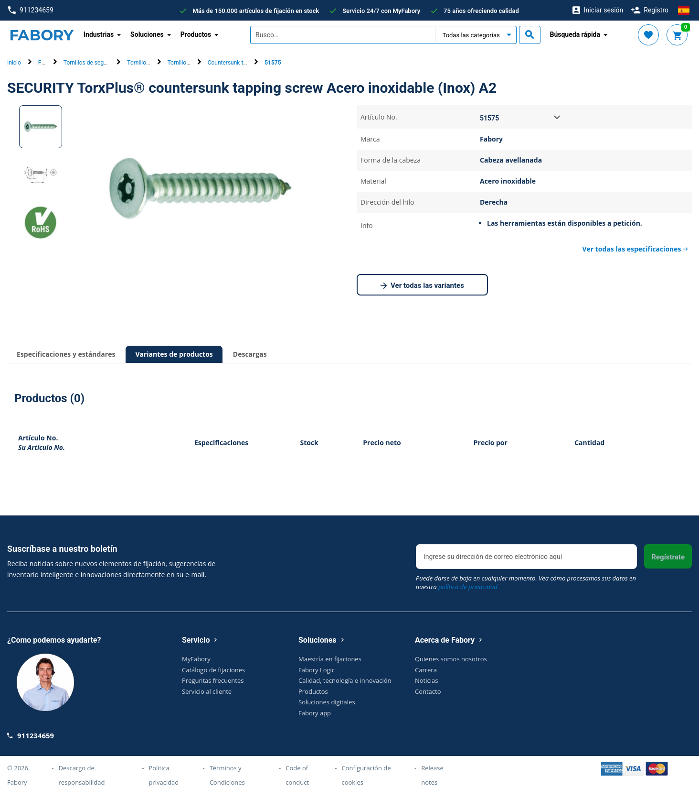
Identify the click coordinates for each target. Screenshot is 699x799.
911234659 (30, 10)
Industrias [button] (99, 34)
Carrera (426, 670)
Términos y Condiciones (227, 775)
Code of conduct (297, 775)
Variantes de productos (173, 354)
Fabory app (314, 713)
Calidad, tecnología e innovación (345, 680)
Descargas (250, 354)
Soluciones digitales (326, 702)
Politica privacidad (163, 775)
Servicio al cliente (207, 691)
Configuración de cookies (366, 775)
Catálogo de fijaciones (213, 670)
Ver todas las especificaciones (635, 248)
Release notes (432, 775)
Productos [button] (196, 34)
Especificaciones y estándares (66, 354)
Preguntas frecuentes (213, 680)
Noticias (426, 680)
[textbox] (342, 35)
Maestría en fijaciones (329, 659)
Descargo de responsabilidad (82, 775)
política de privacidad (468, 586)
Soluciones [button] (147, 34)
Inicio (14, 62)
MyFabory (196, 659)
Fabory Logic (316, 670)
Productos (313, 691)
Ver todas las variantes (422, 286)
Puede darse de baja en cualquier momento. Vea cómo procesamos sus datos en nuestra (526, 582)
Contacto (428, 691)
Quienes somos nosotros (451, 659)
